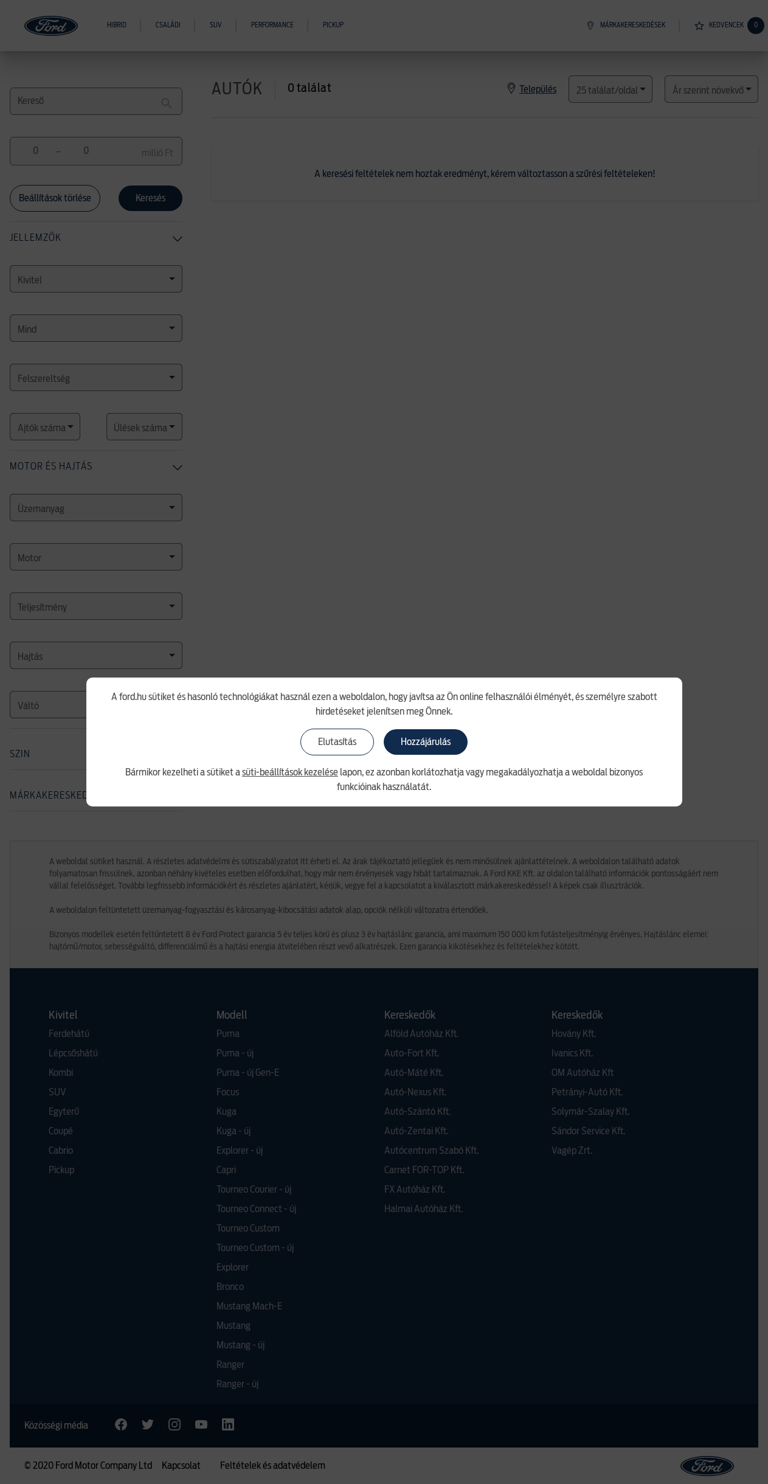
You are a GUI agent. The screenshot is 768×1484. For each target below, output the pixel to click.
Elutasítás (337, 742)
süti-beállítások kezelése (290, 772)
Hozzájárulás (426, 742)
